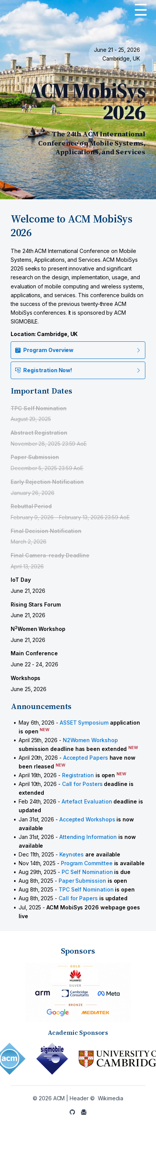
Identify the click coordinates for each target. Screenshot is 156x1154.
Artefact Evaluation (87, 801)
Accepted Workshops (87, 819)
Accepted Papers (85, 757)
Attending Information (88, 837)
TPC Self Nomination (86, 889)
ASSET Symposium (84, 722)
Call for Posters (82, 784)
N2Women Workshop (90, 740)
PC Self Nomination (87, 872)
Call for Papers (78, 898)
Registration (78, 775)
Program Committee (87, 863)
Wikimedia (110, 1098)
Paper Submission (82, 880)
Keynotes (71, 854)
